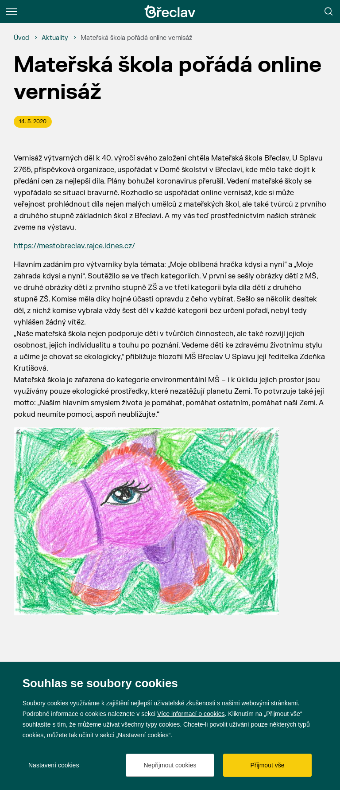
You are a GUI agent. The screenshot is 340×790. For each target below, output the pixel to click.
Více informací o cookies (191, 713)
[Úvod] (21, 38)
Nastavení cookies (53, 765)
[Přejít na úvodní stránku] (170, 11)
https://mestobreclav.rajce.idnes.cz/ (74, 246)
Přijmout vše (267, 765)
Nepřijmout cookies (169, 765)
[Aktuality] (55, 38)
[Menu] (11, 11)
